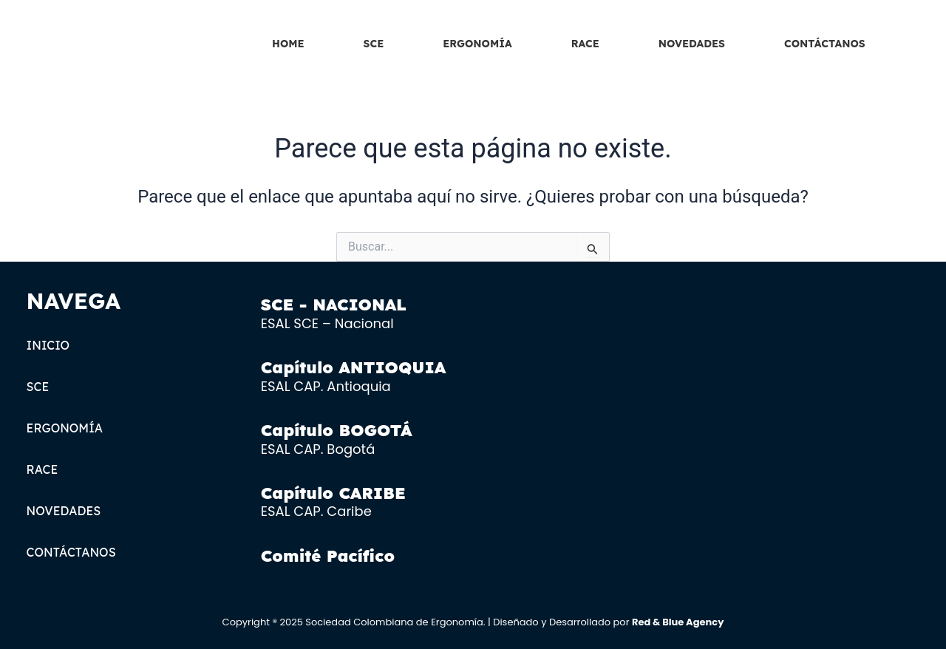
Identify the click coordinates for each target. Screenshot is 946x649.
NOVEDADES (692, 43)
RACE (585, 43)
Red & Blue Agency (678, 622)
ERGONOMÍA (477, 43)
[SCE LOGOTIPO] (108, 40)
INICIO (48, 345)
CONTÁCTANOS (824, 43)
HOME (288, 43)
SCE (374, 43)
